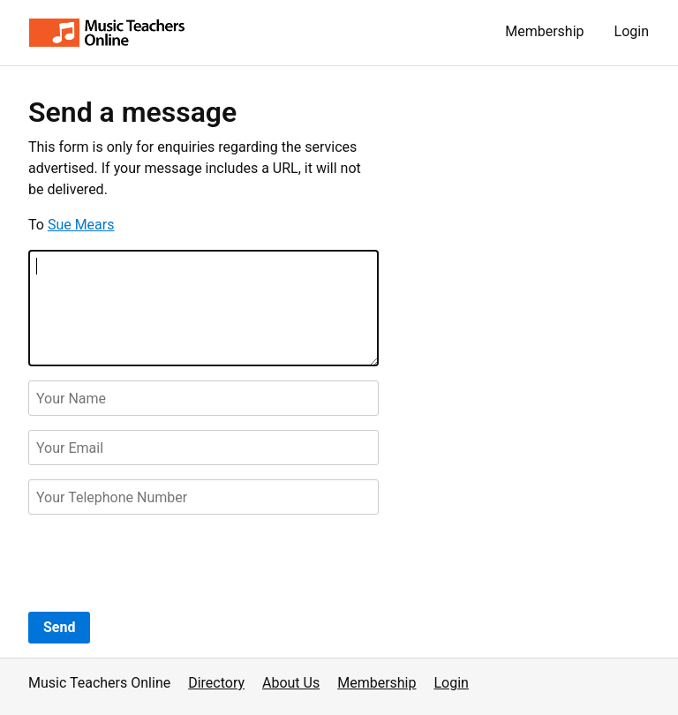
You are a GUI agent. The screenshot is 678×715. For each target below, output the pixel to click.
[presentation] (162, 563)
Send (59, 627)
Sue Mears (81, 224)
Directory (216, 682)
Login (631, 31)
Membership (544, 31)
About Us (291, 682)
